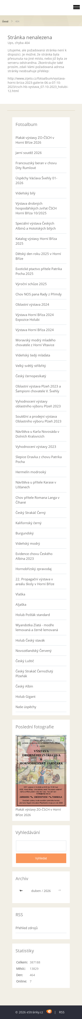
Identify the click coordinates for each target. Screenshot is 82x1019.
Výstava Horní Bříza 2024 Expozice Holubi (35, 317)
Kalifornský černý (29, 523)
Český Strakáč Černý (31, 512)
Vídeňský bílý (25, 193)
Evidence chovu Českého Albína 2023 (34, 556)
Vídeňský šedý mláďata (33, 355)
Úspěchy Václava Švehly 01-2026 (36, 180)
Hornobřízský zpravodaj (34, 569)
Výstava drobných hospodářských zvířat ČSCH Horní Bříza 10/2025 (36, 208)
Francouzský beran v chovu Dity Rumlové (36, 165)
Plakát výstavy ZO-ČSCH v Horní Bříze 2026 (35, 140)
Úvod (5, 21)
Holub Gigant (25, 696)
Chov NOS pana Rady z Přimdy (39, 294)
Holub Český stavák (30, 640)
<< (21, 891)
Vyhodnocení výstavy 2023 (36, 446)
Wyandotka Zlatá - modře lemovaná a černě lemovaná (37, 627)
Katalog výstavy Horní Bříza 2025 (36, 241)
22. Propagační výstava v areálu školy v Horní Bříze (35, 581)
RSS (62, 1012)
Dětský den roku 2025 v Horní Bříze (38, 256)
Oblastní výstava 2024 (32, 304)
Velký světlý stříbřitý (31, 365)
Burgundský (25, 533)
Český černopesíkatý (31, 376)
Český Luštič (25, 661)
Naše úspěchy (26, 707)
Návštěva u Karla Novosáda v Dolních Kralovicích (37, 433)
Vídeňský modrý (28, 543)
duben (36, 891)
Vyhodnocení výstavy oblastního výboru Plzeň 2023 (38, 403)
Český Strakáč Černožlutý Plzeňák (34, 673)
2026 (47, 891)
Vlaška (20, 594)
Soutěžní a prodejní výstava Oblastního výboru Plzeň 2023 (38, 418)
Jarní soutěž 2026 (29, 152)
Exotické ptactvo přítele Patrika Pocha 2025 (39, 271)
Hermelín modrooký (31, 472)
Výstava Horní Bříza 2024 (35, 330)
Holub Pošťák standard (33, 614)
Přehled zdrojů (27, 928)
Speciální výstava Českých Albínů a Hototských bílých (36, 225)
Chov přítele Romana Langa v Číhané (37, 499)
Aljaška (21, 604)
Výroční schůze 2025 (31, 284)
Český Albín (24, 686)
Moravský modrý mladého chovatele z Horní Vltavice (36, 342)
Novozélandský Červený (34, 650)
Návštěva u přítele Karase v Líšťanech (36, 484)
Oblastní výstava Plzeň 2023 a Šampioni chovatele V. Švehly (38, 388)
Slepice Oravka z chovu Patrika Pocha (39, 459)
